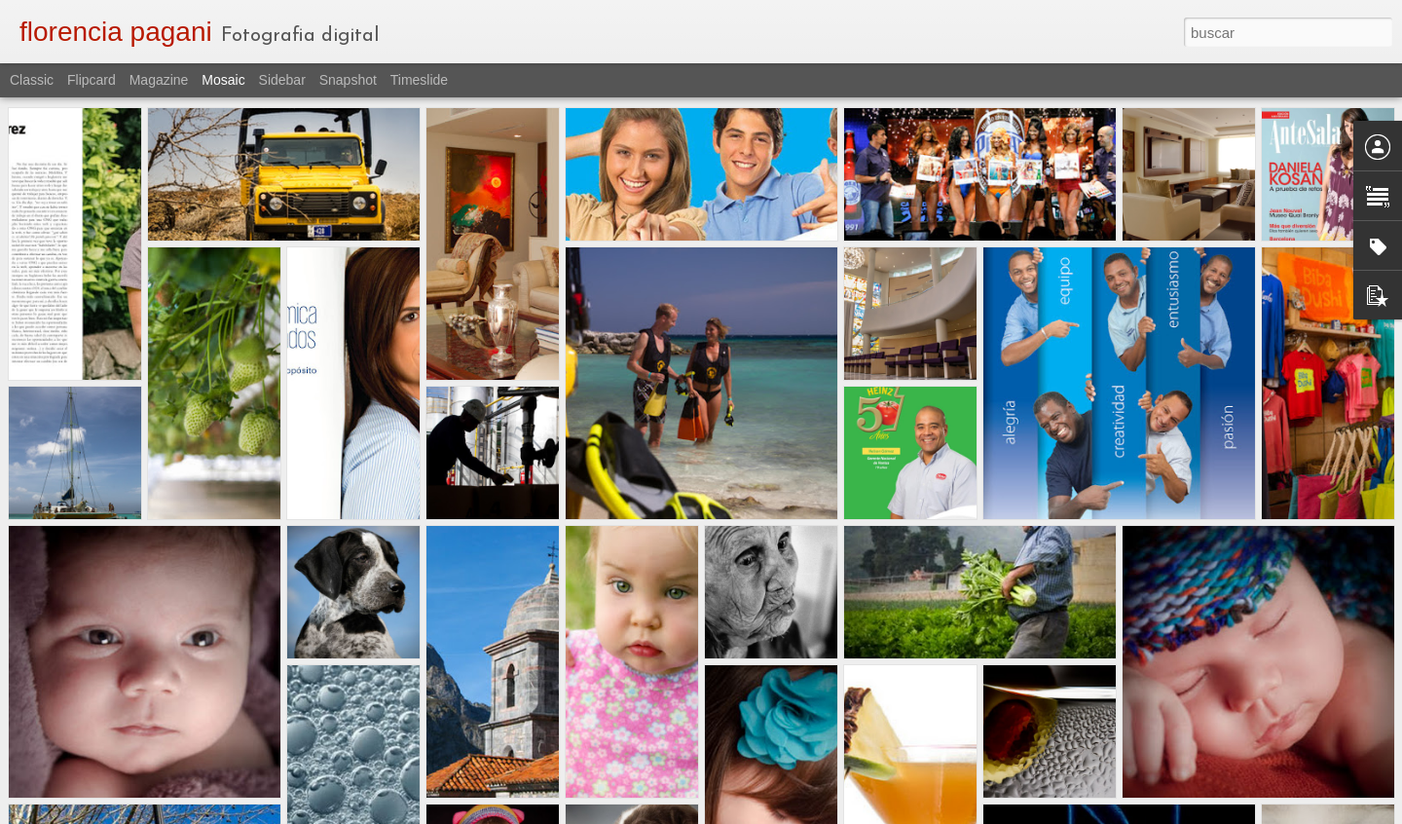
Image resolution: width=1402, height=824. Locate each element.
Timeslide (419, 80)
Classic (32, 80)
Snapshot (348, 80)
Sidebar (282, 80)
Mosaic (223, 80)
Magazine (159, 80)
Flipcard (91, 80)
